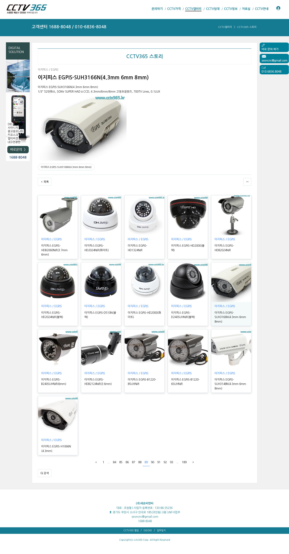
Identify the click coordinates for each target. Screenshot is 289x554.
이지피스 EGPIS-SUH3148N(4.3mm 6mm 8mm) (230, 384)
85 (120, 462)
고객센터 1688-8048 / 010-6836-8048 (69, 27)
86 (127, 462)
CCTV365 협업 (131, 530)
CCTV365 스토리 (247, 27)
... (108, 462)
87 (133, 462)
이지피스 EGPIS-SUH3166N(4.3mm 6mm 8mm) (66, 167)
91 (158, 462)
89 (146, 462)
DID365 (148, 530)
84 (114, 462)
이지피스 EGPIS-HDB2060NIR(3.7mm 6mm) (54, 250)
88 (139, 462)
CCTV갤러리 (225, 27)
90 (152, 462)
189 (184, 462)
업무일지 (161, 530)
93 (171, 462)
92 (165, 462)
